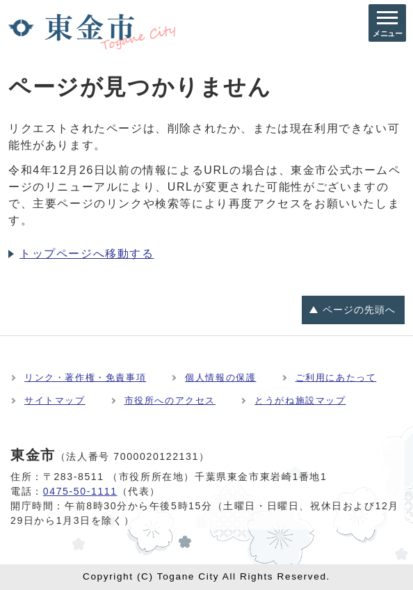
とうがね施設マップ (300, 400)
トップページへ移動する (86, 254)
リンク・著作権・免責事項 (85, 377)
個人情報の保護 (220, 377)
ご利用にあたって (336, 377)
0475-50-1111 (80, 491)
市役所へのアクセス (170, 400)
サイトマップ (55, 400)
